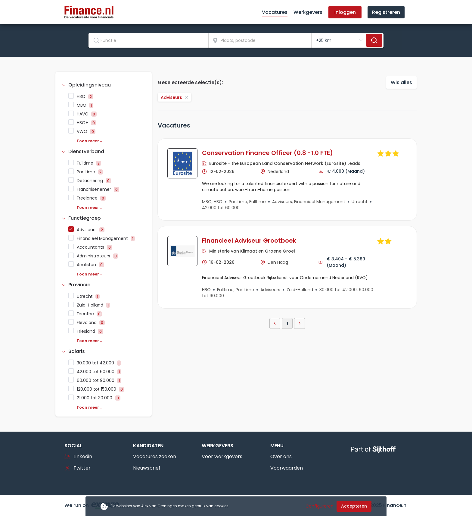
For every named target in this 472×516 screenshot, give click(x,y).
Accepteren (354, 506)
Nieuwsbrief (146, 467)
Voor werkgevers (222, 456)
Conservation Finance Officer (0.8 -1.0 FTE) (267, 153)
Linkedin (78, 456)
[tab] (103, 85)
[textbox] (148, 40)
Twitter (77, 467)
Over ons (281, 456)
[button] (103, 85)
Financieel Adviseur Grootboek (249, 240)
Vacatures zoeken (154, 456)
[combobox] (148, 40)
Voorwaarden (286, 467)
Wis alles (401, 82)
